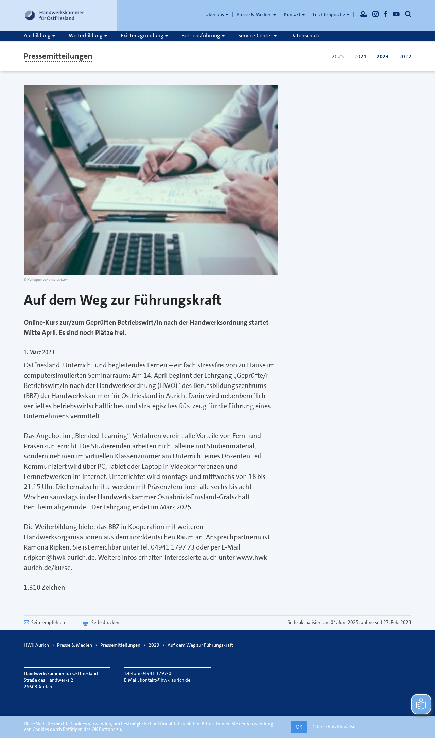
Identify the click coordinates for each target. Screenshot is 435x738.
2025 (338, 56)
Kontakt (294, 14)
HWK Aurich (36, 645)
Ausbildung (39, 35)
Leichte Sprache (331, 14)
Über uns (216, 14)
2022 (405, 56)
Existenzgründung (144, 35)
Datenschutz (305, 35)
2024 (360, 56)
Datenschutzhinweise (333, 727)
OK (299, 727)
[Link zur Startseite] (54, 15)
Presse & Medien (256, 14)
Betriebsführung (203, 35)
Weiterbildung (88, 35)
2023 (383, 56)
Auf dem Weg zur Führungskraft (200, 645)
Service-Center (257, 35)
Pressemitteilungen (58, 56)
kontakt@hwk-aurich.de (165, 680)
